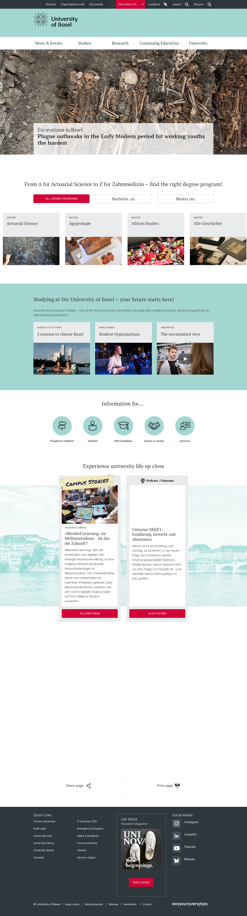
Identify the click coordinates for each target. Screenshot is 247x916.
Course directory (87, 843)
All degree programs (61, 198)
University (198, 43)
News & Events (48, 43)
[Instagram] (185, 823)
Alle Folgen (157, 613)
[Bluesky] (183, 860)
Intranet (81, 850)
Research (120, 43)
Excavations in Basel (123, 136)
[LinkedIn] (184, 836)
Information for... (129, 4)
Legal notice (72, 904)
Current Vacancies (44, 821)
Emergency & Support (90, 828)
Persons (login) (86, 857)
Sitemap (113, 904)
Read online (141, 882)
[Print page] (169, 785)
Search (175, 6)
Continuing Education (159, 43)
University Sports (43, 850)
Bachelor (123, 199)
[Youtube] (184, 848)
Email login (39, 828)
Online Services (42, 835)
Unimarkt (38, 857)
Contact (147, 904)
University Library (43, 843)
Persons (197, 6)
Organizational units (72, 4)
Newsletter (130, 904)
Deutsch (51, 4)
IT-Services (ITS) (87, 821)
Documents (96, 4)
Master (185, 199)
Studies (84, 43)
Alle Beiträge (90, 613)
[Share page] (78, 785)
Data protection (94, 904)
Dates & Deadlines (88, 835)
